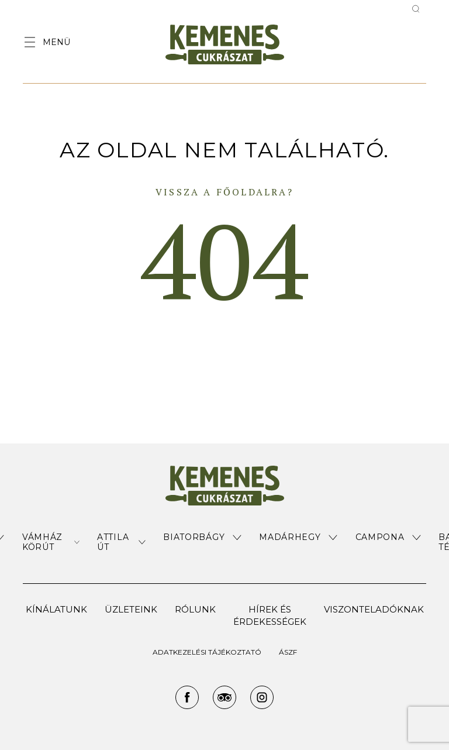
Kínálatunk (56, 609)
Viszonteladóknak (374, 609)
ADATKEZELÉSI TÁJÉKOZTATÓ (207, 652)
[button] (51, 542)
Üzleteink (131, 609)
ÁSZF (288, 652)
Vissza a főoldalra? (224, 191)
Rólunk (195, 609)
